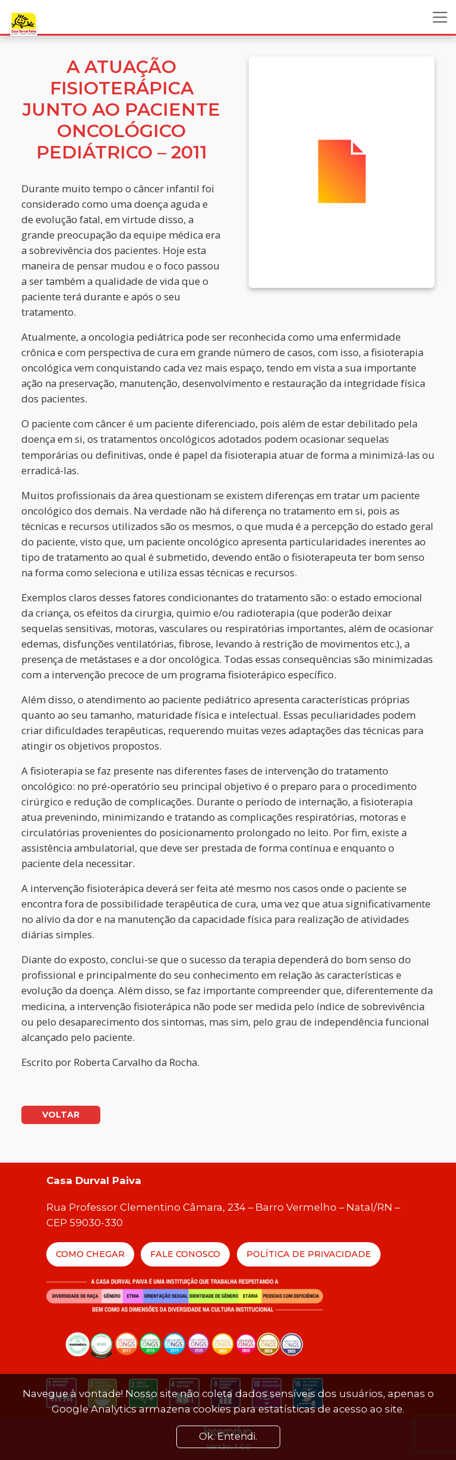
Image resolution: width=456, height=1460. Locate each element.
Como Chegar (90, 1254)
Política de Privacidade (308, 1254)
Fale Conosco (185, 1254)
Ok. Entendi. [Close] (228, 1436)
